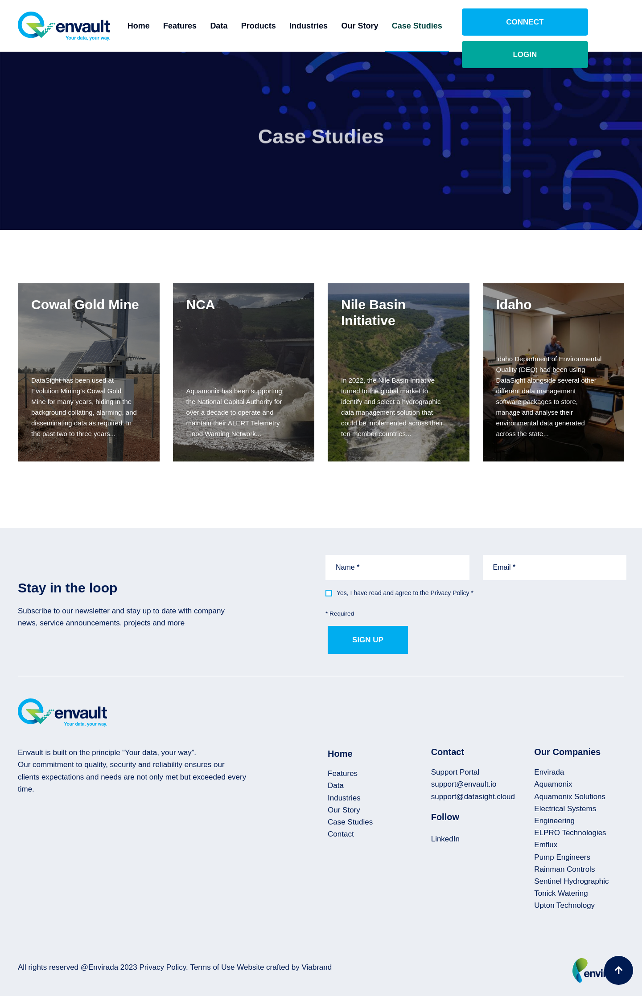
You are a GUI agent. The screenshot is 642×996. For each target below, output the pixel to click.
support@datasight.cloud (473, 796)
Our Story (383, 25)
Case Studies (441, 25)
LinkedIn (445, 839)
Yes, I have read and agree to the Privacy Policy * (405, 592)
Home (162, 25)
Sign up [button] (367, 640)
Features (203, 25)
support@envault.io (464, 784)
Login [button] (591, 25)
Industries (332, 25)
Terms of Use (212, 967)
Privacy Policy (162, 967)
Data (242, 25)
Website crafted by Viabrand (284, 967)
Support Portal (455, 772)
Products (282, 25)
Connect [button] (515, 25)
